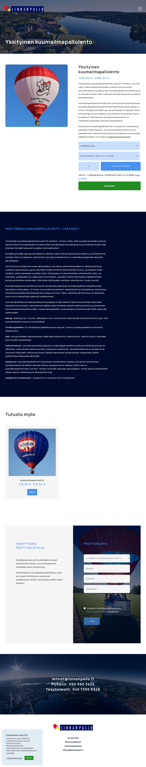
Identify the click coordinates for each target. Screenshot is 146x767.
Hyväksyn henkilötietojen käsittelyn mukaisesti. (104, 600)
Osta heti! (109, 176)
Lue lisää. (10, 753)
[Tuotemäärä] (88, 166)
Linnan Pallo (73, 728)
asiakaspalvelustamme (119, 136)
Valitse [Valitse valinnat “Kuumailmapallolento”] (32, 482)
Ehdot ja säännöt (73, 732)
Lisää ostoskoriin (121, 166)
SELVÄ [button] (29, 758)
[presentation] (104, 591)
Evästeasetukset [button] (15, 758)
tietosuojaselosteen (97, 602)
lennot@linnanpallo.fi (73, 740)
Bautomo (81, 763)
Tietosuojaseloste (73, 736)
